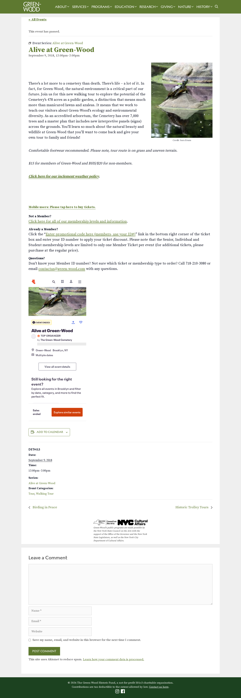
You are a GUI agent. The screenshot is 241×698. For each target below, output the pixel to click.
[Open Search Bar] (216, 7)
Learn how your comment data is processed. (113, 659)
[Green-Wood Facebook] (123, 692)
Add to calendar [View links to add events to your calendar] (50, 432)
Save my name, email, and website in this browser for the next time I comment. (86, 640)
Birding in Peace (44, 507)
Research (149, 7)
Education (126, 7)
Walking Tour (45, 494)
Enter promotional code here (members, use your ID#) (90, 234)
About (62, 7)
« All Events (38, 19)
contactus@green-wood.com (61, 269)
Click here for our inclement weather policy (64, 176)
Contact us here (158, 687)
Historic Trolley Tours (192, 507)
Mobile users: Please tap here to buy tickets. (62, 207)
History (204, 7)
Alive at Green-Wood (42, 483)
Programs (102, 7)
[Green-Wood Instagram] (117, 692)
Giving (168, 7)
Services (81, 7)
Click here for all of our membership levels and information (78, 221)
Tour (31, 494)
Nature (186, 7)
